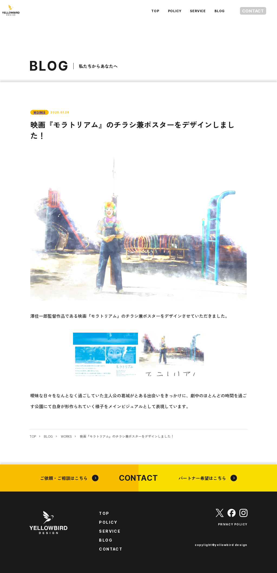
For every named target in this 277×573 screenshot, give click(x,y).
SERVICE (188, 11)
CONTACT (248, 11)
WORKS (39, 112)
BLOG (209, 11)
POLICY (164, 11)
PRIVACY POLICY (233, 524)
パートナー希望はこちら (208, 478)
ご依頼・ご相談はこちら (69, 478)
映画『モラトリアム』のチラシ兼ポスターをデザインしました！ (127, 436)
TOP (145, 11)
